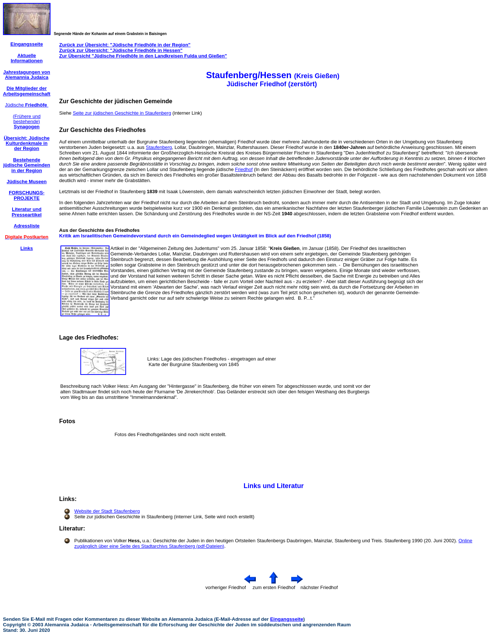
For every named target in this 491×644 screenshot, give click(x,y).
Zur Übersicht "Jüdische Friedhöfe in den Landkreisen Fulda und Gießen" (143, 56)
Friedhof (244, 169)
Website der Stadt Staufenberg (107, 511)
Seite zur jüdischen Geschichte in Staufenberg (122, 113)
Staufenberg (159, 147)
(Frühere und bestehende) (27, 122)
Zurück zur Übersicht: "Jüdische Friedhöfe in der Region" (125, 45)
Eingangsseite (286, 619)
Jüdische (26, 105)
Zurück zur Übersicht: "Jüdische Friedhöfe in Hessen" (121, 50)
